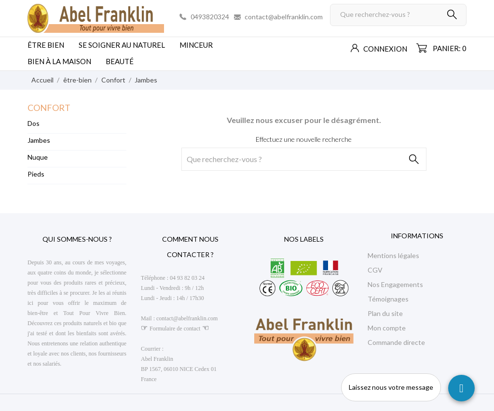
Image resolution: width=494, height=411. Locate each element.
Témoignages (388, 299)
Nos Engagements (395, 284)
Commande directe (396, 342)
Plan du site (385, 313)
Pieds (35, 174)
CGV (375, 270)
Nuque (37, 157)
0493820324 (210, 17)
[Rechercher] (398, 15)
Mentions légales (393, 255)
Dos (33, 123)
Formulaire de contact (175, 328)
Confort (48, 107)
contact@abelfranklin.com (284, 17)
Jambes (38, 140)
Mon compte (387, 328)
